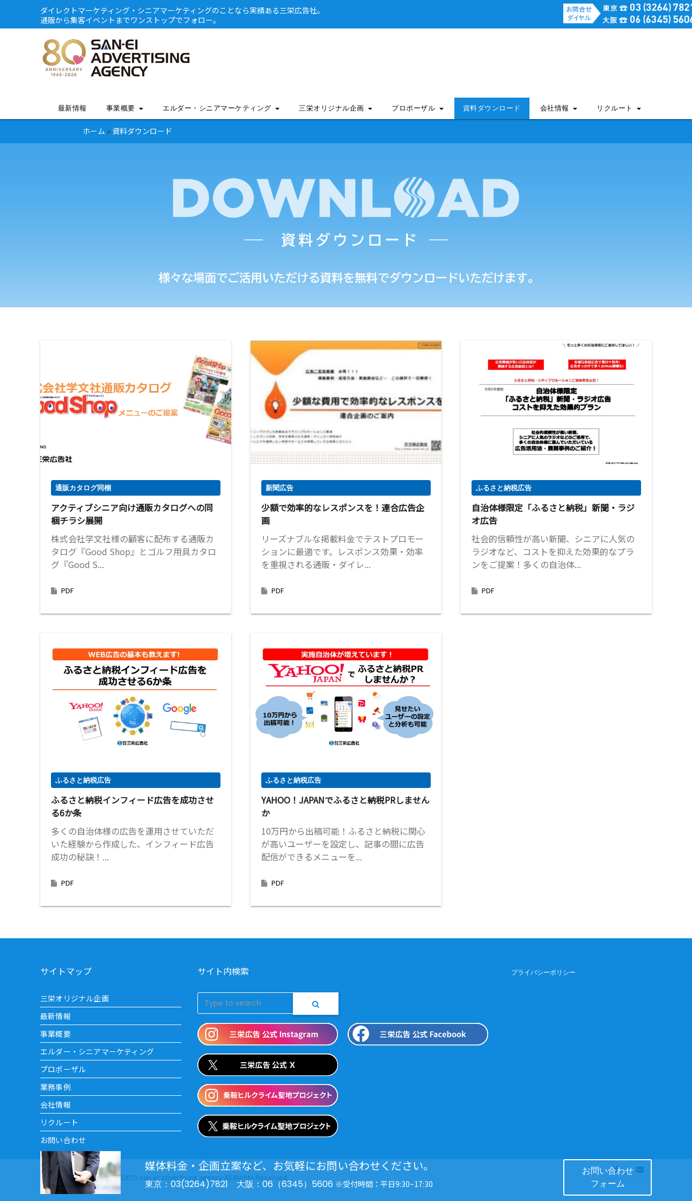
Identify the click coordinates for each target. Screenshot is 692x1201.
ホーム (94, 131)
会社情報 (559, 108)
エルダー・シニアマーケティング (221, 108)
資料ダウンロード (492, 108)
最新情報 (72, 108)
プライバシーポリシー (543, 972)
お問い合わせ (63, 1139)
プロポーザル (418, 108)
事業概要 (125, 108)
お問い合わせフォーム (608, 1177)
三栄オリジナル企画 (335, 108)
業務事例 (55, 1086)
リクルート (619, 108)
